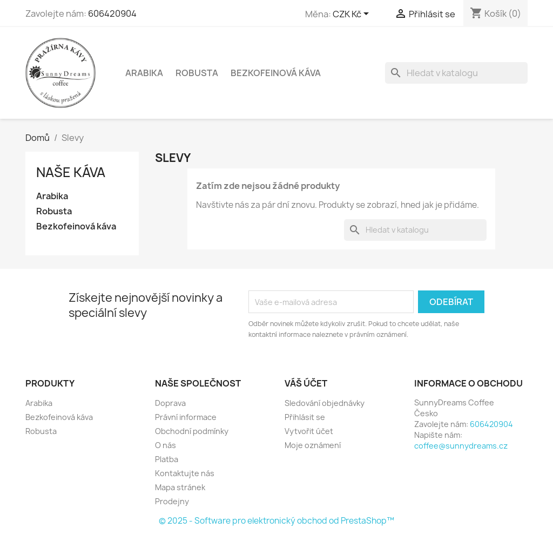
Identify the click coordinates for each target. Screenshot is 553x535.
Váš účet (306, 383)
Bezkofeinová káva (276, 73)
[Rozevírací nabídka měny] (353, 14)
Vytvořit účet (309, 431)
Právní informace (186, 417)
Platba (166, 459)
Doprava (170, 403)
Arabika (144, 73)
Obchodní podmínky (191, 431)
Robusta (197, 73)
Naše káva (70, 172)
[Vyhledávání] (456, 73)
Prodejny (172, 501)
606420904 (112, 13)
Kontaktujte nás (184, 473)
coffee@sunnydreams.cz (461, 446)
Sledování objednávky (325, 403)
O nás (165, 445)
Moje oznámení (313, 445)
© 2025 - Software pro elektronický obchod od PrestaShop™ (276, 520)
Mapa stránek (180, 487)
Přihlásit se (305, 417)
